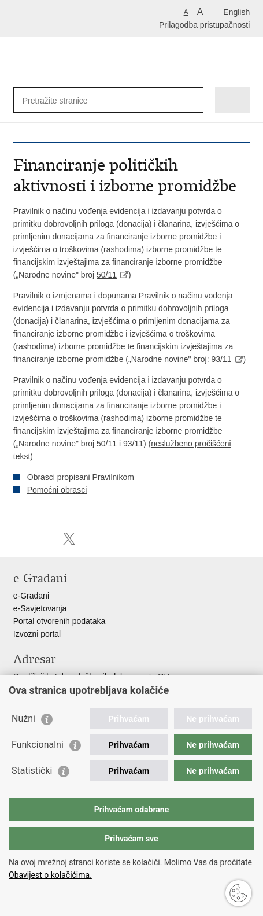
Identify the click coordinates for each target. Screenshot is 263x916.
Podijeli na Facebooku (44, 539)
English (236, 12)
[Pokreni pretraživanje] (192, 100)
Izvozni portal (37, 633)
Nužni (23, 718)
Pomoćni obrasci (57, 489)
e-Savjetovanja (40, 608)
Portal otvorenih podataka (59, 621)
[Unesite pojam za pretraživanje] (64, 100)
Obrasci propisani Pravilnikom (80, 477)
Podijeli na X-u (69, 539)
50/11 (107, 274)
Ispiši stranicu (19, 539)
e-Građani (31, 595)
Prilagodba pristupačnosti (204, 24)
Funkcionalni (38, 744)
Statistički (32, 770)
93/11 (221, 359)
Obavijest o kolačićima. (50, 875)
